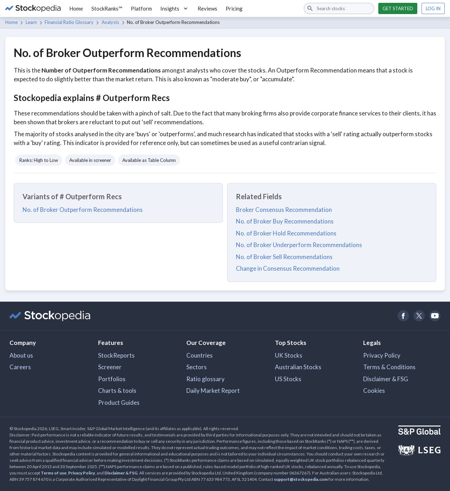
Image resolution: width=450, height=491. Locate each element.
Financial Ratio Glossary (69, 22)
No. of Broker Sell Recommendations (284, 256)
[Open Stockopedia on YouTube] (435, 316)
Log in (433, 8)
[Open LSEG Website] (419, 451)
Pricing (234, 8)
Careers (20, 367)
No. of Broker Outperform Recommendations (82, 209)
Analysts (110, 22)
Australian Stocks (298, 367)
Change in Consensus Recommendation (288, 268)
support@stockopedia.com (301, 479)
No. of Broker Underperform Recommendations (299, 244)
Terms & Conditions (389, 367)
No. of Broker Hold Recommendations (286, 233)
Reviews (207, 8)
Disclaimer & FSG (385, 379)
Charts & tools (117, 390)
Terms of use (53, 473)
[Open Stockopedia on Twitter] (419, 316)
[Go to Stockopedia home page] (33, 8)
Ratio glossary (205, 379)
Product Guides (119, 402)
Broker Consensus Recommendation (284, 209)
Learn (31, 22)
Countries (199, 355)
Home (76, 8)
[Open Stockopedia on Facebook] (403, 316)
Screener (110, 367)
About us (21, 355)
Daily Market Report (213, 390)
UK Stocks (288, 355)
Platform (141, 8)
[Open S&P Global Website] (419, 431)
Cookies (374, 390)
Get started (397, 8)
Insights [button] (174, 8)
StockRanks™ (106, 8)
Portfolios (112, 379)
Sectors (196, 367)
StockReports (116, 355)
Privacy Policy (381, 355)
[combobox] (339, 8)
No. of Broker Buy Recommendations (285, 221)
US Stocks (288, 379)
